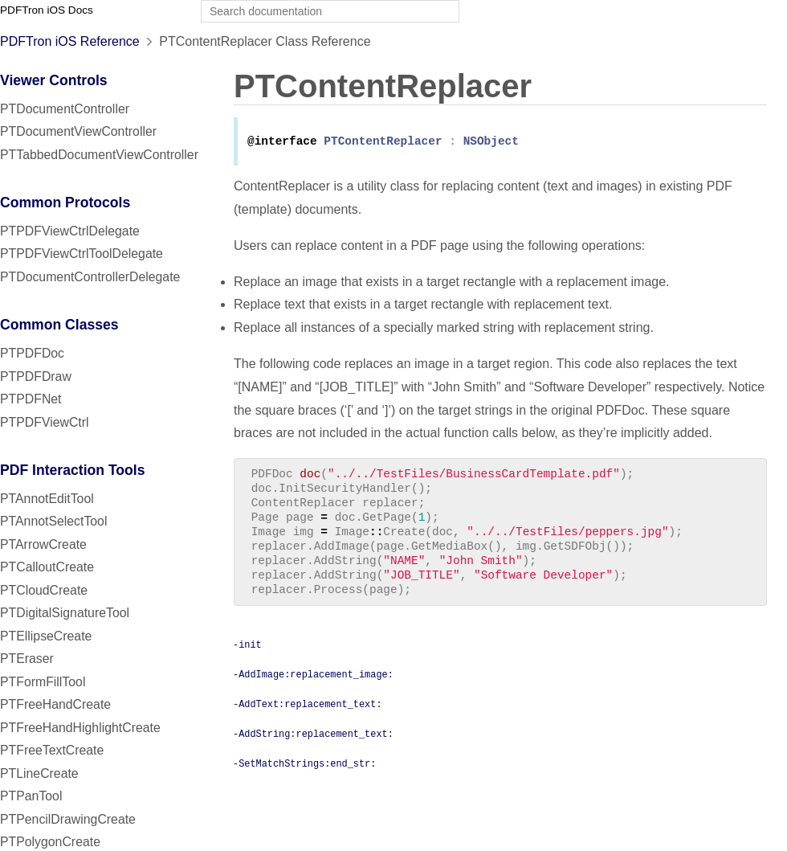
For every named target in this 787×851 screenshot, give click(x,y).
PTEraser (27, 658)
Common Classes (59, 325)
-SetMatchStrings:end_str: (304, 778)
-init (247, 659)
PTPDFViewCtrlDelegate (70, 231)
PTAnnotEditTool (47, 498)
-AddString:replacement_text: (313, 749)
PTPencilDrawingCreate (68, 819)
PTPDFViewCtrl (44, 422)
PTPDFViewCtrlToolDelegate (81, 253)
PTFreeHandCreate (55, 704)
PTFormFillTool (42, 682)
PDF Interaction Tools (72, 470)
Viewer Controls (54, 80)
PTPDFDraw (35, 376)
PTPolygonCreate (50, 842)
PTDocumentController (64, 109)
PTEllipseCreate (46, 636)
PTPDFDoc (32, 353)
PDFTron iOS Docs (46, 10)
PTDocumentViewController (78, 131)
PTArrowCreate (43, 544)
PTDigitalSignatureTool (64, 613)
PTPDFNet (31, 399)
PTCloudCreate (44, 590)
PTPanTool (31, 796)
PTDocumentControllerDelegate (90, 277)
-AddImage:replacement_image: (313, 689)
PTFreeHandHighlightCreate (80, 727)
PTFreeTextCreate (52, 750)
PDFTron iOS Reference (70, 41)
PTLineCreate (39, 773)
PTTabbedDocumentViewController (99, 155)
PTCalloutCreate (47, 567)
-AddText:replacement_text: (307, 719)
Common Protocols (65, 202)
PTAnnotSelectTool (53, 521)
